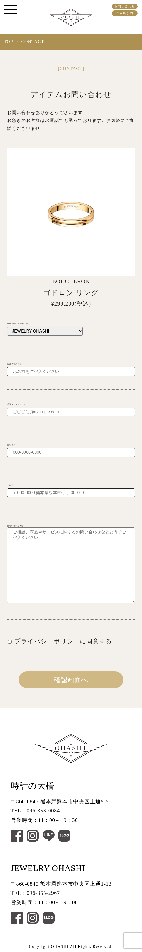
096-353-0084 (43, 811)
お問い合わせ (124, 6)
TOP (8, 41)
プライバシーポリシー (47, 641)
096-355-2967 (43, 893)
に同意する (60, 641)
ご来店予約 (124, 13)
